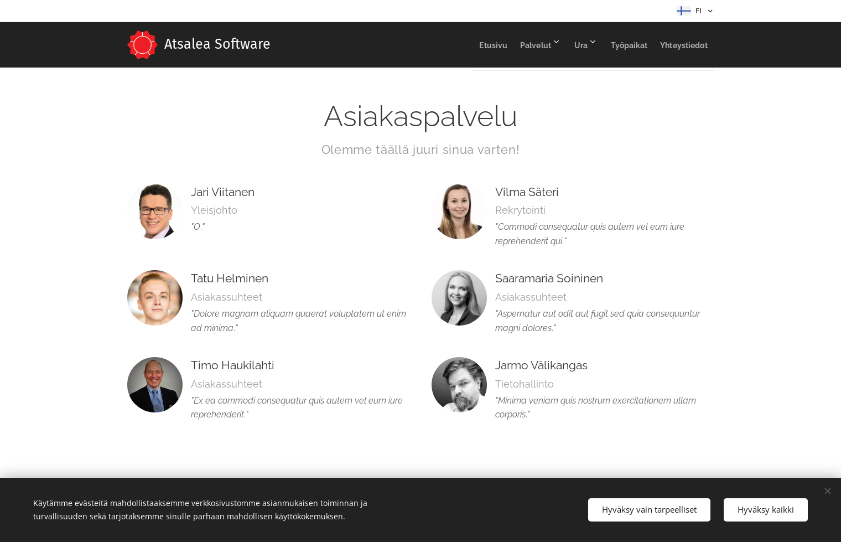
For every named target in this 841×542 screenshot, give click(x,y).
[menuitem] (454, 45)
